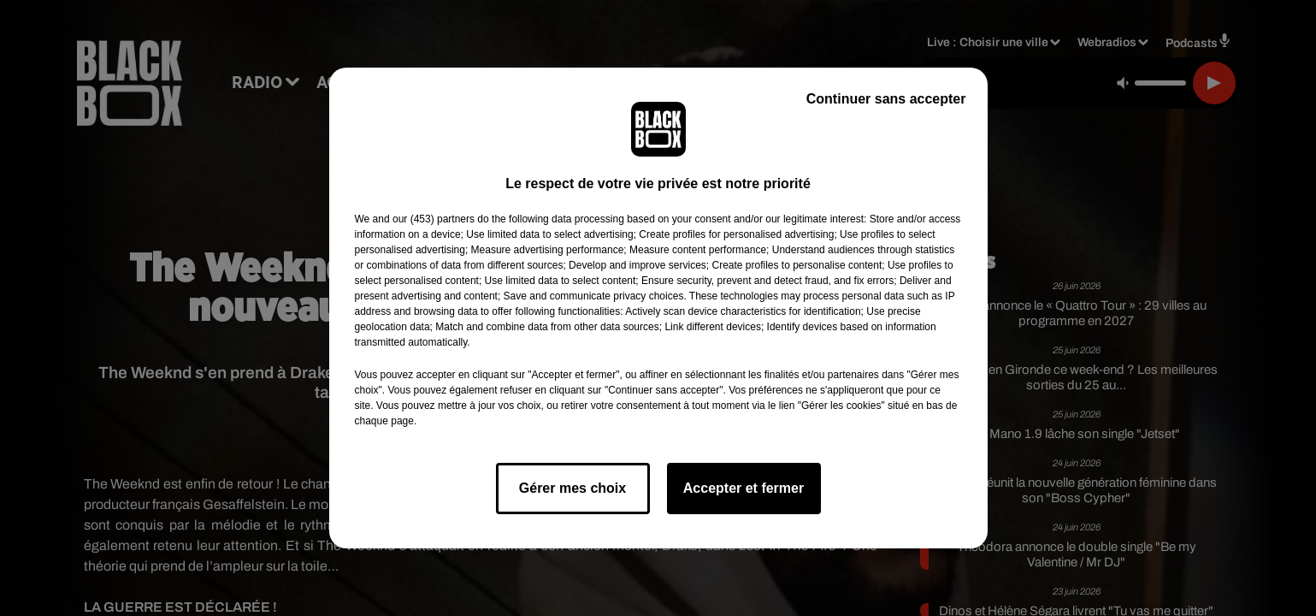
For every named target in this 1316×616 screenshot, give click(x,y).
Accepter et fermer (743, 488)
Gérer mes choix (572, 488)
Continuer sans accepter (886, 99)
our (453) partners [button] (433, 219)
